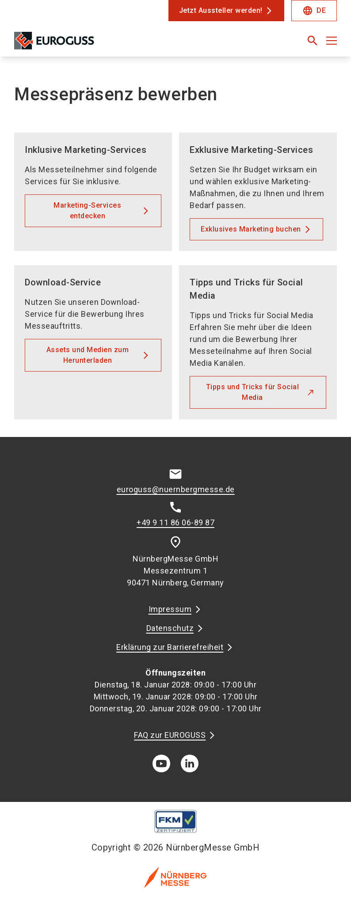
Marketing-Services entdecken (87, 210)
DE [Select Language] (314, 10)
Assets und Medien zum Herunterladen (87, 355)
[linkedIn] (189, 763)
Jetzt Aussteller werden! (221, 10)
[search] (312, 40)
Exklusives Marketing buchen (251, 229)
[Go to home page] (91, 44)
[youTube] (161, 763)
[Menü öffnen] (331, 40)
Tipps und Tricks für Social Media (252, 392)
